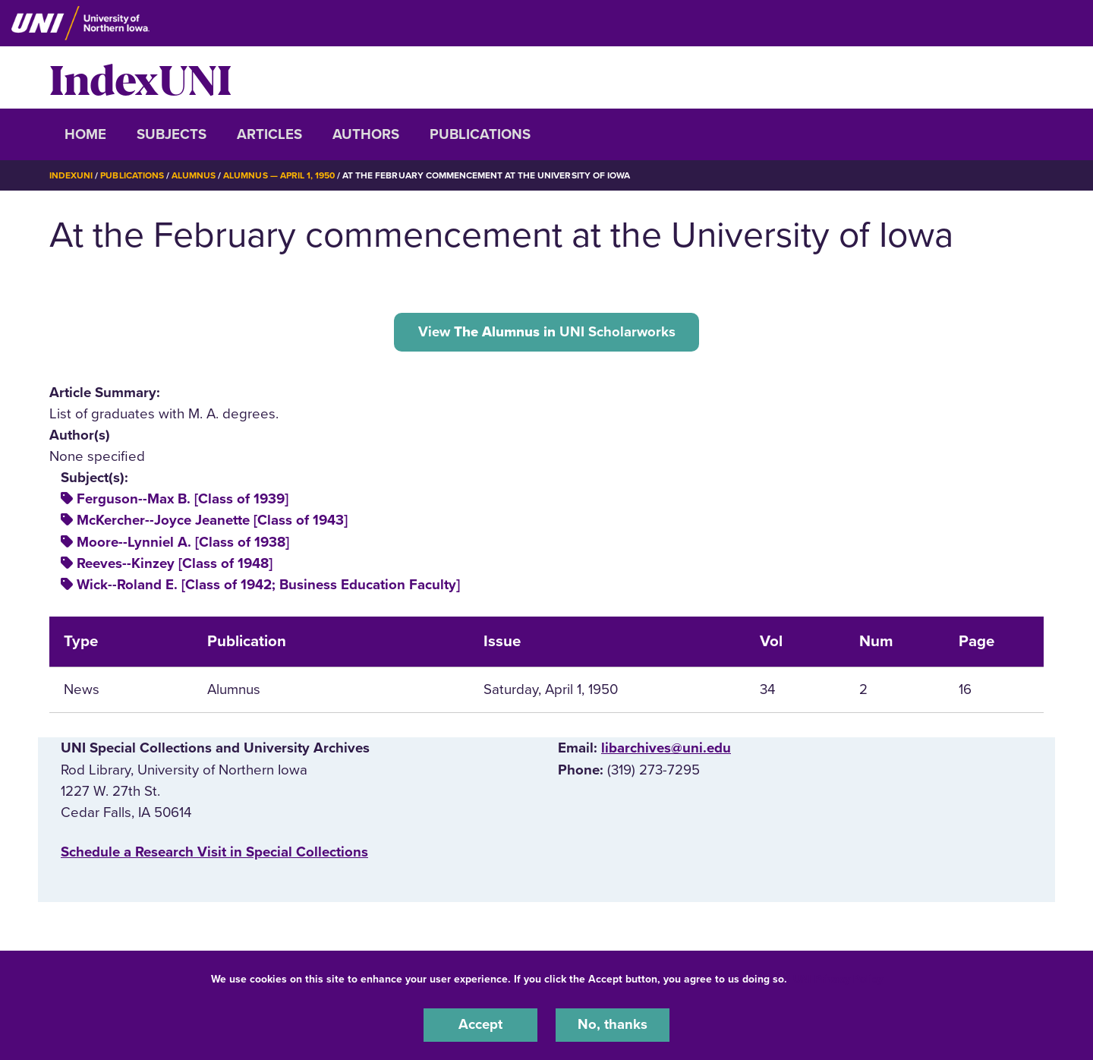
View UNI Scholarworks (547, 331)
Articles (269, 134)
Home (85, 134)
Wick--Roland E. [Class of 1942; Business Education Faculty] (268, 584)
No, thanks (612, 1025)
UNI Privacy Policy (838, 979)
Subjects (171, 134)
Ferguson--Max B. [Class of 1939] (182, 499)
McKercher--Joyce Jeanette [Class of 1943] (212, 520)
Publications (480, 134)
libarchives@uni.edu (666, 748)
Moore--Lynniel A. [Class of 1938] (183, 541)
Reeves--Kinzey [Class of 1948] (174, 562)
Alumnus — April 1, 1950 (279, 175)
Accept (480, 1025)
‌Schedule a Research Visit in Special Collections (214, 851)
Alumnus (194, 175)
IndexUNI (140, 77)
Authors (365, 134)
